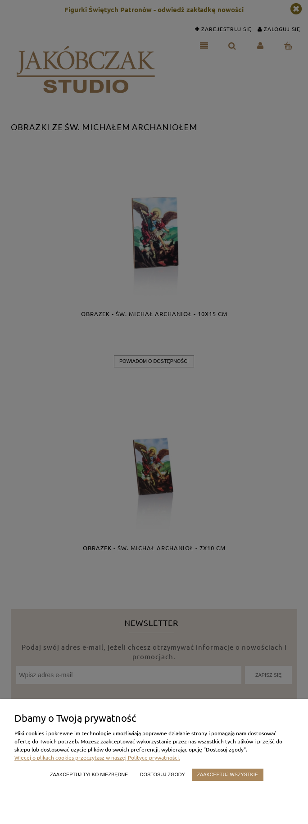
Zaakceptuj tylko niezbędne (89, 774)
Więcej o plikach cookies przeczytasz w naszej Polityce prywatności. (97, 757)
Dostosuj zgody (162, 774)
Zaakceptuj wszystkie (227, 774)
